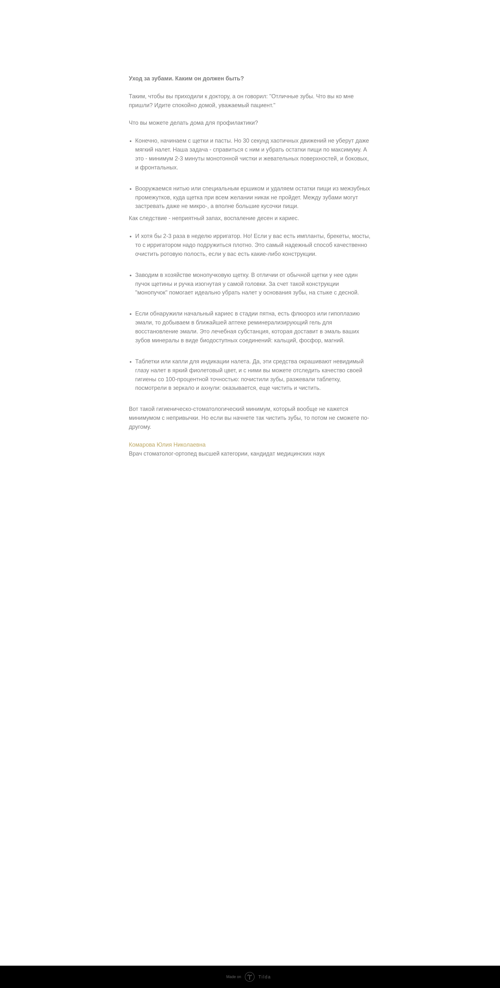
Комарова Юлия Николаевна (167, 445)
